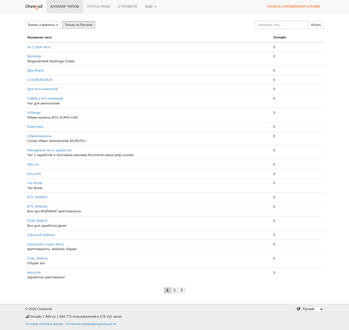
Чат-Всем (34, 183)
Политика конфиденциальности (91, 324)
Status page (98, 6)
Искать (316, 25)
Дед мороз (35, 70)
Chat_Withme (37, 258)
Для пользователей (42, 89)
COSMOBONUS (39, 80)
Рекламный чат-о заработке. (49, 150)
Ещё (150, 6)
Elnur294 (34, 174)
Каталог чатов (65, 6)
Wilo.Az (33, 164)
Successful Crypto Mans (45, 244)
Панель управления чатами (293, 6)
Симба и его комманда (45, 98)
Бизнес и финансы (43, 25)
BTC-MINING (37, 197)
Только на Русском (78, 25)
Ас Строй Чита (38, 47)
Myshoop (34, 56)
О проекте (127, 6)
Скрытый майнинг (41, 235)
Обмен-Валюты (39, 136)
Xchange (34, 112)
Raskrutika (35, 127)
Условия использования (44, 324)
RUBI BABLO (37, 221)
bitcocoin (34, 272)
